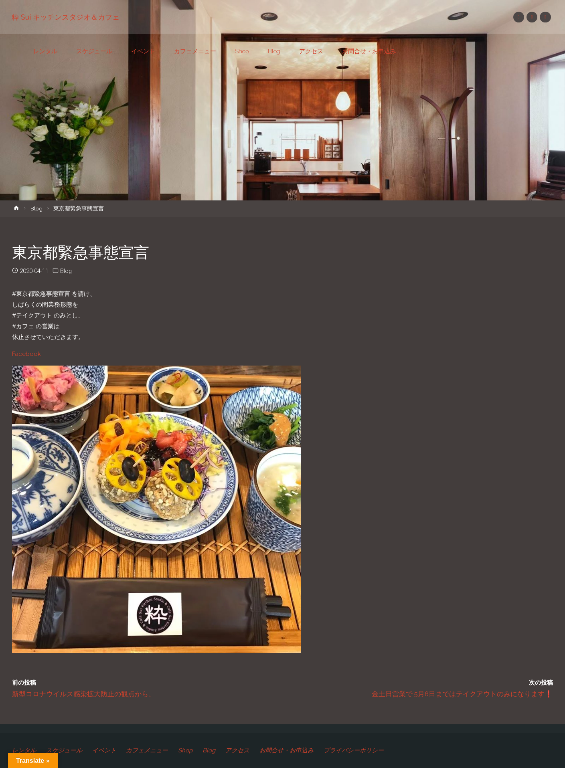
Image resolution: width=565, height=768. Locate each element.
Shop (187, 750)
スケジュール (65, 750)
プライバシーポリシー (357, 750)
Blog (36, 208)
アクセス (240, 750)
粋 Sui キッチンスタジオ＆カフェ (66, 17)
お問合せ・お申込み (290, 750)
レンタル (24, 750)
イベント (105, 750)
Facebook (26, 354)
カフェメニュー (149, 750)
